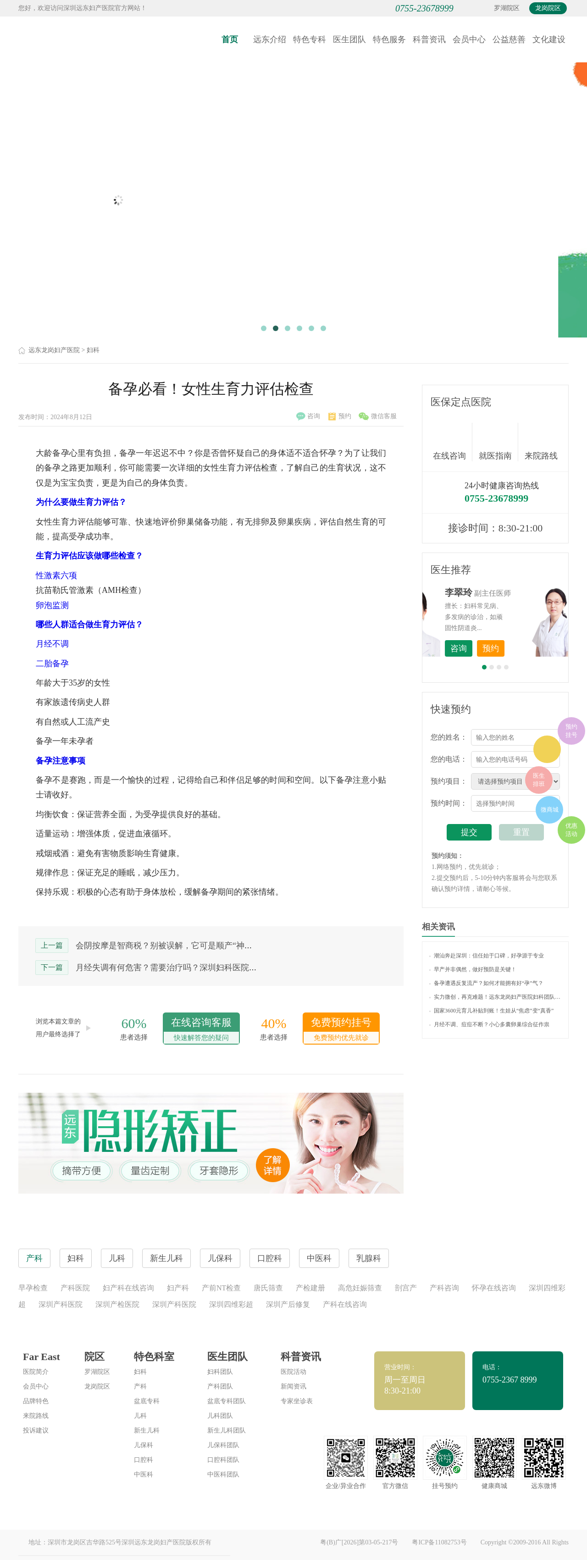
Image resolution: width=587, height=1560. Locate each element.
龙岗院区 (548, 8)
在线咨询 (452, 442)
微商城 (550, 809)
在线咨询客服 (201, 1030)
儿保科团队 (223, 1445)
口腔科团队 (223, 1459)
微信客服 (378, 416)
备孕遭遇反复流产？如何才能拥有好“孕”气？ (486, 983)
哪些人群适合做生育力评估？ (89, 624)
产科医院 (75, 1288)
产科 (140, 1386)
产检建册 (310, 1288)
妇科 (93, 350)
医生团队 (349, 39)
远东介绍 (269, 39)
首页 (230, 39)
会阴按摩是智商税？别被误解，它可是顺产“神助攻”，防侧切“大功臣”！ (207, 945)
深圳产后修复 (288, 1304)
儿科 (140, 1415)
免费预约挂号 (341, 1030)
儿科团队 (220, 1415)
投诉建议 (36, 1430)
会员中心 (469, 39)
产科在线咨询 (345, 1304)
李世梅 (509, 592)
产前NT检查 (221, 1288)
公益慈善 (509, 39)
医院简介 (36, 1371)
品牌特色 (36, 1401)
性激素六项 (56, 575)
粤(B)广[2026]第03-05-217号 (359, 1542)
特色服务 (389, 39)
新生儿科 (147, 1430)
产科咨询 (444, 1288)
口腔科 (143, 1459)
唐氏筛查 (268, 1288)
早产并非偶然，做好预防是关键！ (472, 969)
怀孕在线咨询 (494, 1288)
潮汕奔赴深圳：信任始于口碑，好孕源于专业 (486, 955)
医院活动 (293, 1371)
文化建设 (548, 39)
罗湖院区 (507, 8)
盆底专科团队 (226, 1401)
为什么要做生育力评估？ (81, 502)
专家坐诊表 (297, 1401)
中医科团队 (223, 1474)
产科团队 (220, 1386)
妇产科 (178, 1288)
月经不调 (52, 643)
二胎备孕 (52, 663)
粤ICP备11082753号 (439, 1542)
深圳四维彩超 (231, 1304)
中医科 (143, 1474)
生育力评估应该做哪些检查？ (89, 555)
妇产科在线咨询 (128, 1288)
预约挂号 (571, 730)
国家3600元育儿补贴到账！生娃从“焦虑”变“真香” (491, 1010)
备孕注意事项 (60, 760)
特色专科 (309, 39)
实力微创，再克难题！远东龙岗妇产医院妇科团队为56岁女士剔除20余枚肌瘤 (495, 997)
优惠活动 (571, 829)
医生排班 (539, 779)
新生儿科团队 (226, 1430)
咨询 (308, 416)
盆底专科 (147, 1401)
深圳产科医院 (61, 1304)
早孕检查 (33, 1288)
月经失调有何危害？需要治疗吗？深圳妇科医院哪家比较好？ (187, 967)
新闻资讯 (293, 1386)
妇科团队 (220, 1371)
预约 (339, 416)
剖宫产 (406, 1288)
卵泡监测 (52, 605)
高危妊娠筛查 (360, 1288)
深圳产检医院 (117, 1304)
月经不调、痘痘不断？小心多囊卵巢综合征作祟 (489, 1024)
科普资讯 (429, 39)
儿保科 (143, 1445)
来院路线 (541, 443)
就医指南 (498, 442)
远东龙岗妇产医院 (54, 350)
